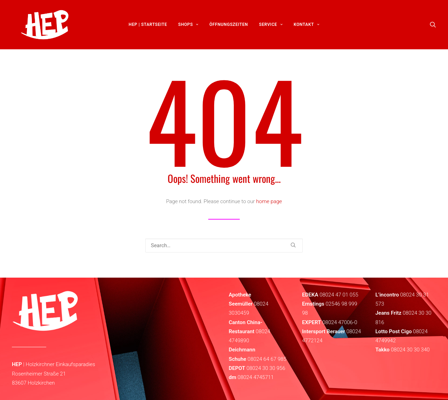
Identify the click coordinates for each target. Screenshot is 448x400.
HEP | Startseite (148, 26)
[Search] (224, 245)
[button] (433, 27)
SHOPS (188, 26)
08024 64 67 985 (266, 359)
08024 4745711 (256, 377)
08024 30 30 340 (410, 350)
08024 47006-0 (339, 322)
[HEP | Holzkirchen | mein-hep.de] (40, 26)
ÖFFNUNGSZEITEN (228, 26)
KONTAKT (306, 26)
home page (269, 201)
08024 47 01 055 (339, 295)
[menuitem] (148, 27)
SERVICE (270, 26)
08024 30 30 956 (265, 368)
